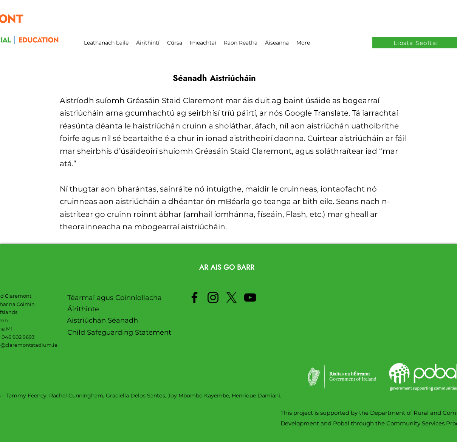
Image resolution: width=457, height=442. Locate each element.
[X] (231, 297)
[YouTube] (250, 297)
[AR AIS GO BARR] (226, 267)
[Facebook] (194, 297)
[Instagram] (213, 297)
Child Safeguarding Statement (119, 332)
